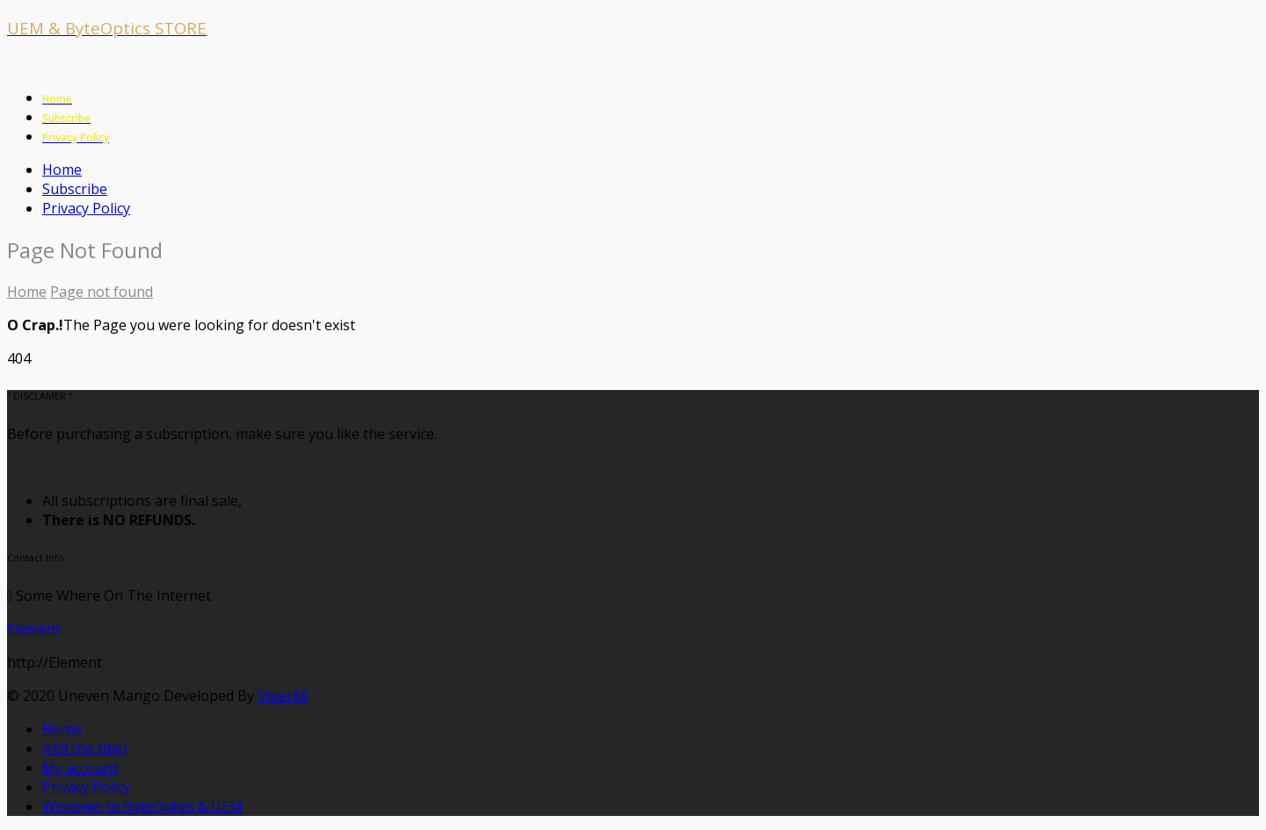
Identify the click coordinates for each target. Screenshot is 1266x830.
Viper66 (283, 695)
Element (34, 629)
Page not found (101, 291)
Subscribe (74, 188)
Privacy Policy (86, 208)
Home (62, 169)
